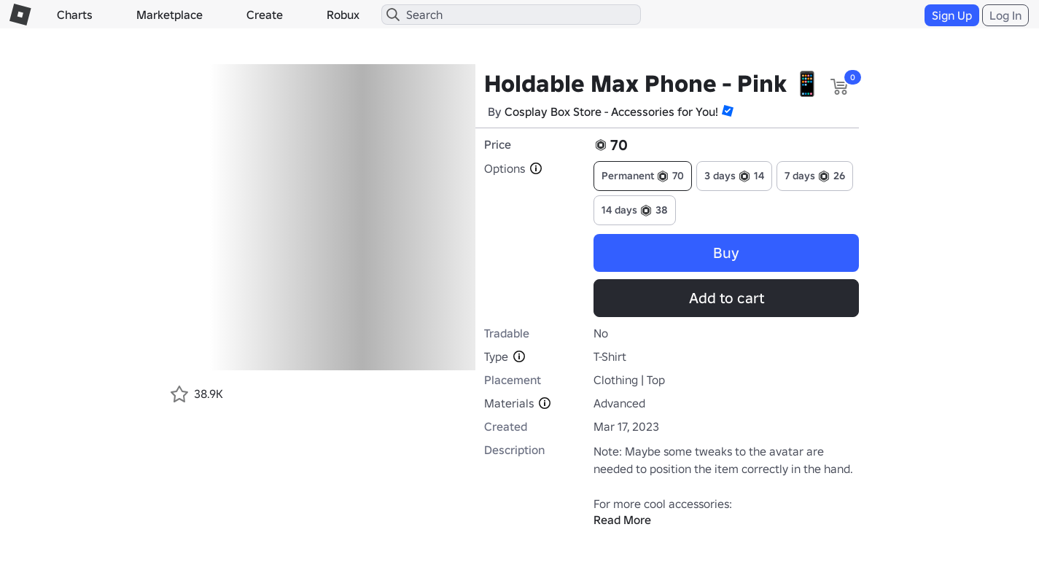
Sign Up (952, 15)
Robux (343, 14)
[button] (727, 111)
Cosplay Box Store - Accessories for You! (611, 111)
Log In (1005, 15)
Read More (622, 519)
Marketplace (169, 14)
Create (264, 14)
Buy (726, 252)
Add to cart (726, 298)
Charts (75, 14)
